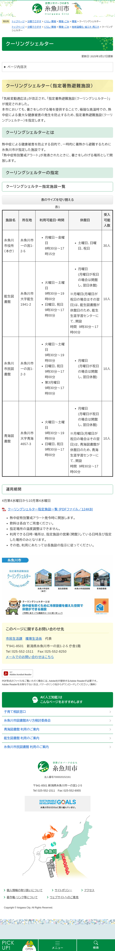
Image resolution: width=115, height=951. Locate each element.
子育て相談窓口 (15, 711)
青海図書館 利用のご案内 (21, 729)
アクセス (89, 890)
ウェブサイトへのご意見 (64, 897)
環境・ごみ (64, 21)
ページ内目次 (17, 67)
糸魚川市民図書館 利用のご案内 (26, 747)
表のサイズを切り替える (57, 199)
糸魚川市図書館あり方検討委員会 (27, 720)
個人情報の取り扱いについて (25, 890)
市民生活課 (14, 638)
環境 (74, 21)
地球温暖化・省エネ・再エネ (85, 27)
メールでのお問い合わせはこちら (30, 657)
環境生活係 (34, 638)
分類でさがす (34, 21)
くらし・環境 (50, 21)
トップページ (18, 21)
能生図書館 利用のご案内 (21, 738)
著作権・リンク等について (22, 897)
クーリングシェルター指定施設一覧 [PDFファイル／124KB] (50, 509)
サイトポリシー (63, 890)
